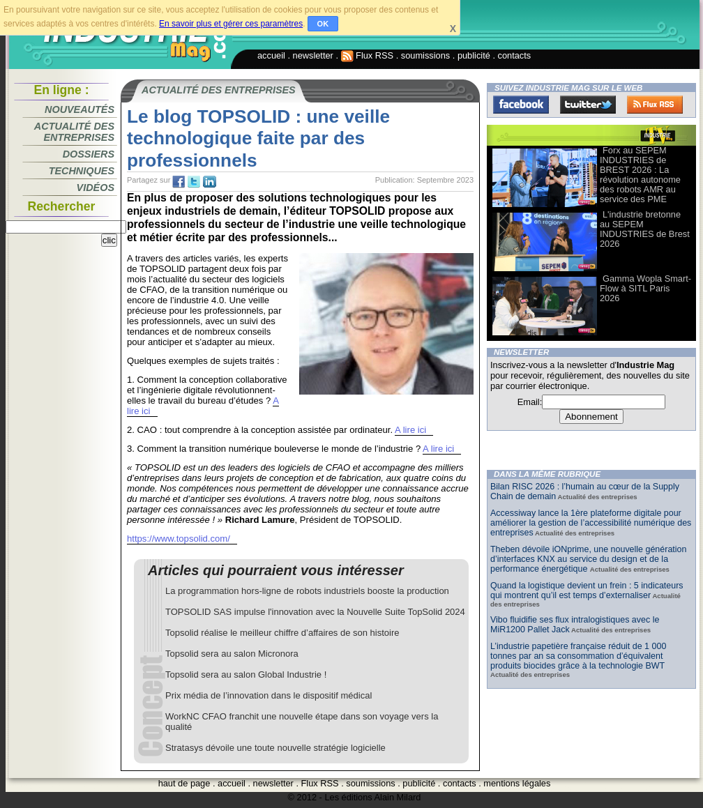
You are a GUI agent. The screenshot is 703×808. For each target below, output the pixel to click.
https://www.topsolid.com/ (178, 538)
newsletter (313, 55)
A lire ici (410, 430)
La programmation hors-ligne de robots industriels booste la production (307, 591)
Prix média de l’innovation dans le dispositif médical (268, 695)
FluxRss (655, 105)
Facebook (521, 105)
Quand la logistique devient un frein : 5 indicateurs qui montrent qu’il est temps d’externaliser (586, 590)
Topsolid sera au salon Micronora (231, 653)
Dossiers (88, 154)
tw (194, 182)
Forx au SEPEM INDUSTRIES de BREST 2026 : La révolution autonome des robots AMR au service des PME (640, 174)
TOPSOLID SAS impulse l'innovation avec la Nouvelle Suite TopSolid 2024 (315, 612)
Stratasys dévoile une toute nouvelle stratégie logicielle (275, 747)
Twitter (588, 105)
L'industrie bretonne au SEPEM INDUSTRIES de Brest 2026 (645, 229)
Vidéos (95, 187)
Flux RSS (367, 55)
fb (179, 182)
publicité (474, 55)
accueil (271, 55)
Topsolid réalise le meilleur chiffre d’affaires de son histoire (282, 632)
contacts (514, 55)
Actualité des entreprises (74, 132)
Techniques (81, 170)
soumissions (425, 55)
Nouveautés (79, 109)
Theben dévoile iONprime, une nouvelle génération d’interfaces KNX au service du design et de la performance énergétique (588, 559)
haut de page (184, 783)
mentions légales (516, 783)
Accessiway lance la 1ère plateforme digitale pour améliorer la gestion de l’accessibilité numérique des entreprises (590, 523)
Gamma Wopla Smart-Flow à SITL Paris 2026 (645, 288)
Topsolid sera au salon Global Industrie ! (245, 674)
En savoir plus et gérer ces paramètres (231, 24)
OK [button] (323, 24)
